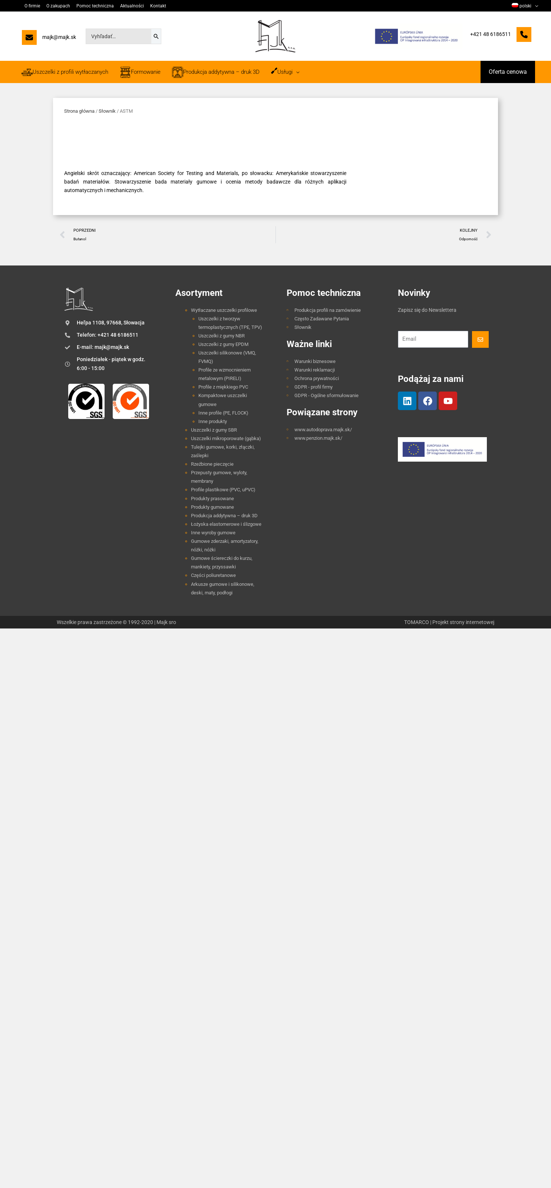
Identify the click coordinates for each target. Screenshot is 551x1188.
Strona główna (79, 111)
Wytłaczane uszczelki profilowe (224, 310)
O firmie (31, 6)
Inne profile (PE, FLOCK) (223, 413)
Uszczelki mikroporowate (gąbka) (226, 438)
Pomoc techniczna (93, 6)
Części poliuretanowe (213, 575)
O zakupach (57, 6)
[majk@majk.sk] (49, 39)
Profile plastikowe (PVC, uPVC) (223, 489)
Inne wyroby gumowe (213, 532)
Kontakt (154, 6)
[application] (535, 5)
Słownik (107, 111)
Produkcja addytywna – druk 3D (224, 515)
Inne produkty (212, 421)
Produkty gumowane (212, 507)
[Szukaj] (156, 36)
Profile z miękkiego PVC (223, 387)
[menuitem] (525, 5)
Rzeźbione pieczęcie (212, 464)
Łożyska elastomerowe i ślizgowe (226, 524)
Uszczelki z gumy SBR (214, 430)
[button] (508, 72)
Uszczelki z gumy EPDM (223, 344)
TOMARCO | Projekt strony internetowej (449, 622)
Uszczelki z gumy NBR (221, 336)
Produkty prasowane (212, 498)
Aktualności (129, 6)
